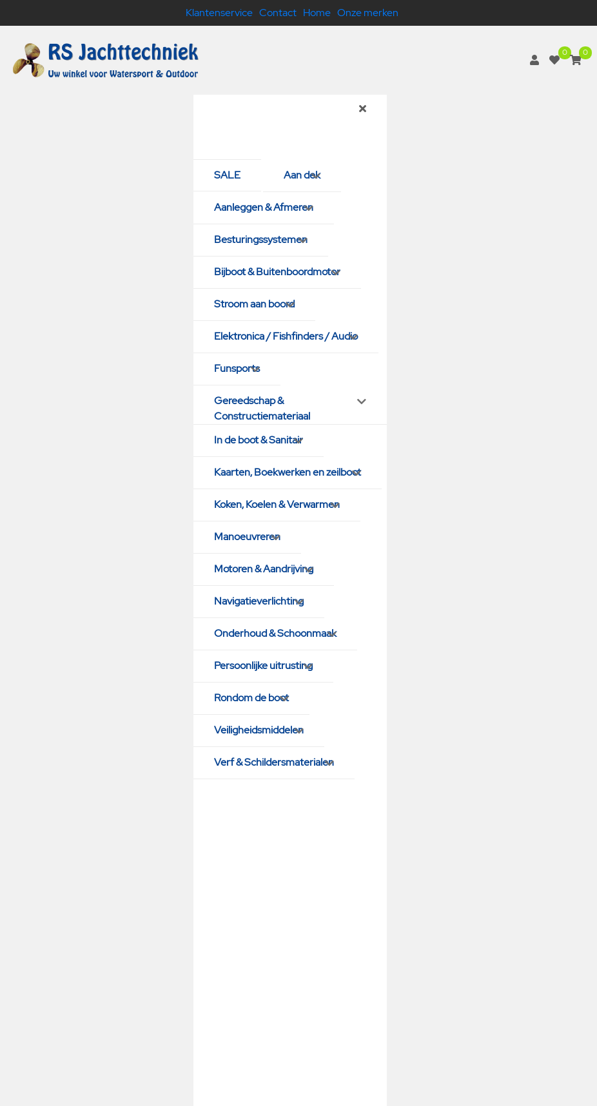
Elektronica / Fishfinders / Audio (286, 336)
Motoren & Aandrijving (263, 569)
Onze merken (367, 12)
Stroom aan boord (254, 304)
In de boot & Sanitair (258, 440)
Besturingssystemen (261, 239)
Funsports (237, 368)
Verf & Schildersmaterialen (274, 762)
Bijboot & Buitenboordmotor (277, 271)
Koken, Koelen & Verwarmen (277, 504)
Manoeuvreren (247, 536)
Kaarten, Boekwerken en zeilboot (287, 472)
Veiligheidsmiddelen (259, 730)
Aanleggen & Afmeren (263, 207)
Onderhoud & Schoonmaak (275, 633)
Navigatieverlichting (259, 601)
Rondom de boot (251, 697)
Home (317, 12)
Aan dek (302, 175)
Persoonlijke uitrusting (263, 665)
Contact (278, 12)
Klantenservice (219, 12)
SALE (227, 175)
